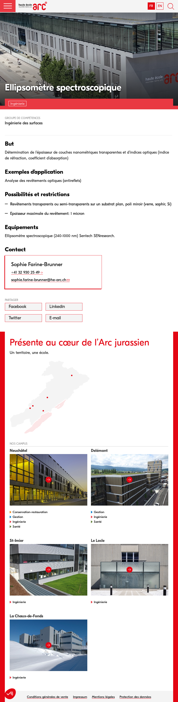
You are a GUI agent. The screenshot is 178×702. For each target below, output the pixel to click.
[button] (8, 6)
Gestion (18, 517)
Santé (16, 526)
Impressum (80, 697)
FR (151, 6)
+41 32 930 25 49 (25, 272)
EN (160, 6)
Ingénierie (19, 521)
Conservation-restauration (30, 512)
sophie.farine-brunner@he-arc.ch (38, 280)
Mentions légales (103, 697)
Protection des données (135, 697)
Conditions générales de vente (47, 697)
